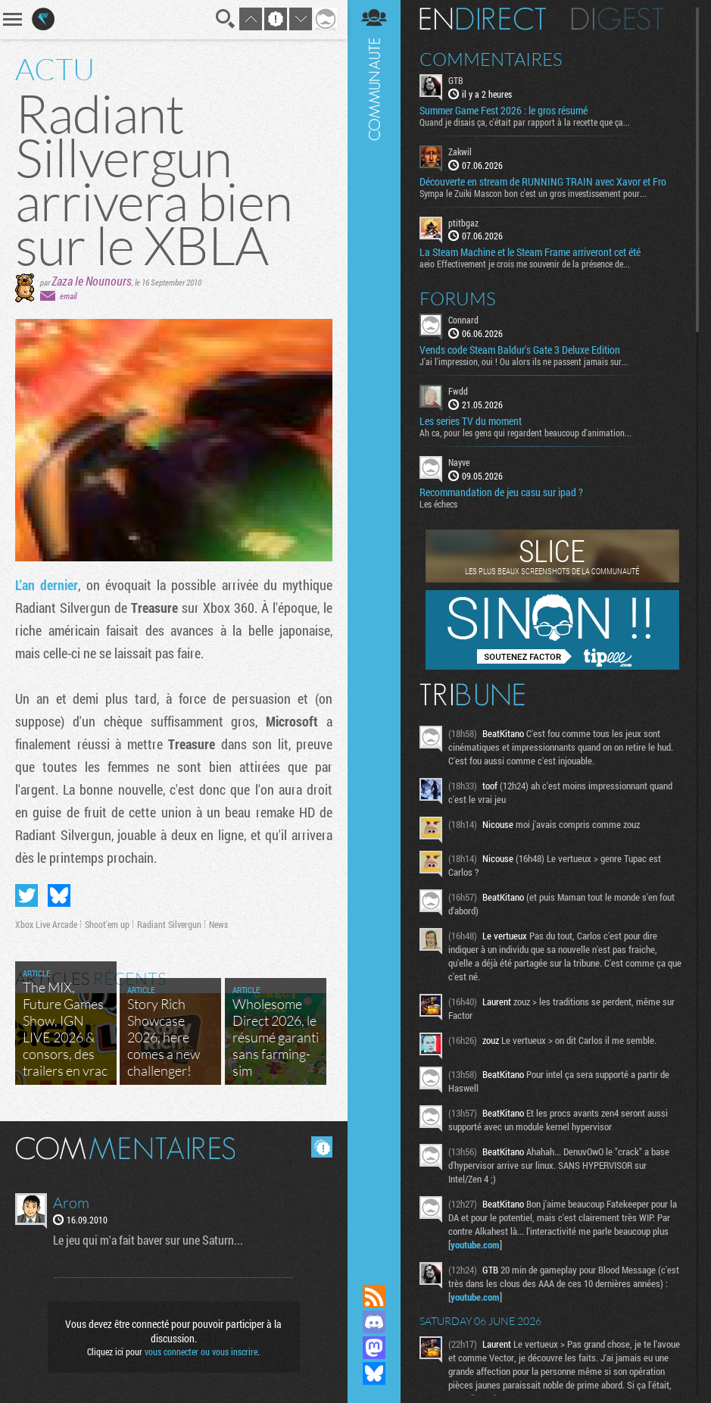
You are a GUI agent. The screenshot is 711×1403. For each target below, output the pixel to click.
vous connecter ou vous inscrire (201, 1351)
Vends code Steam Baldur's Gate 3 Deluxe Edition (519, 350)
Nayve (458, 462)
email (68, 296)
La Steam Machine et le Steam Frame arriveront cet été (530, 252)
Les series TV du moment (470, 421)
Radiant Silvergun (169, 924)
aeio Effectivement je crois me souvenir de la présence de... (524, 264)
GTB (455, 80)
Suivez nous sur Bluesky (374, 1373)
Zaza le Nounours (91, 281)
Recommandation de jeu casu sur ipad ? (501, 492)
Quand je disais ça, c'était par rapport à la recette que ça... (524, 122)
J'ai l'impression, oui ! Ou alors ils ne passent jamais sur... (523, 361)
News (218, 924)
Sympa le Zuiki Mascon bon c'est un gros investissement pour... (533, 193)
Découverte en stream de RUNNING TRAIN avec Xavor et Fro (542, 182)
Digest (617, 19)
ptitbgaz (463, 223)
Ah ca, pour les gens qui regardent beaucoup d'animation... (525, 433)
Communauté (374, 627)
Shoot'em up (107, 924)
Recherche (225, 19)
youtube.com (475, 1244)
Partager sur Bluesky (59, 895)
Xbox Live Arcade (46, 924)
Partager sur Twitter (26, 895)
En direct (482, 19)
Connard (463, 320)
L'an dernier (46, 585)
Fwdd (458, 391)
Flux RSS (374, 1296)
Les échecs (438, 504)
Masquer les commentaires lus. (321, 1147)
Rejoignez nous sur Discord (374, 1322)
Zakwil (460, 151)
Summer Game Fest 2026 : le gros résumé (503, 111)
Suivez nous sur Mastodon (374, 1347)
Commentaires (491, 59)
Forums (457, 298)
